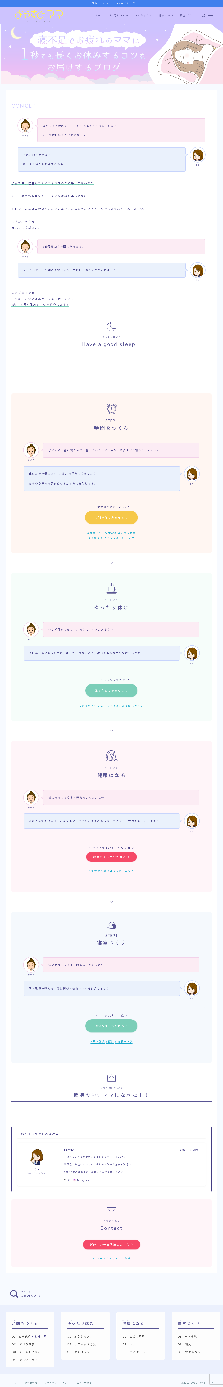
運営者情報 (31, 1382)
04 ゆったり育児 (25, 1360)
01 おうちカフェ (80, 1336)
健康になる (166, 15)
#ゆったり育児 (124, 538)
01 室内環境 (187, 1336)
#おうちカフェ (90, 706)
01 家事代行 (21, 1336)
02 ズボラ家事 (23, 1344)
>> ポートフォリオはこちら (111, 1258)
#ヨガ (111, 870)
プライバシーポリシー (57, 1382)
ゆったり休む (143, 15)
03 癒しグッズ (78, 1352)
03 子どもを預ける (26, 1352)
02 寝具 (184, 1344)
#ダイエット (125, 870)
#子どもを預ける (101, 538)
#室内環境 (97, 1041)
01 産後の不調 (133, 1336)
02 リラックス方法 (81, 1344)
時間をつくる (119, 15)
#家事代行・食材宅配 (102, 533)
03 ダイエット (133, 1352)
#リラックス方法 (113, 706)
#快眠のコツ (123, 1041)
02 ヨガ (129, 1344)
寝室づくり (187, 15)
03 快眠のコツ (189, 1352)
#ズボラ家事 (127, 533)
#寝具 (110, 1041)
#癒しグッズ (134, 706)
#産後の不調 (97, 870)
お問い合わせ (84, 1382)
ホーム (99, 15)
